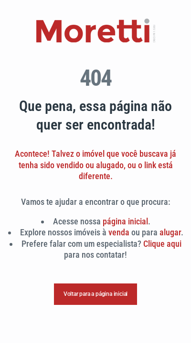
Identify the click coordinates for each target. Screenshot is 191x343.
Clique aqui (162, 244)
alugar (170, 232)
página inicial (125, 221)
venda (118, 232)
